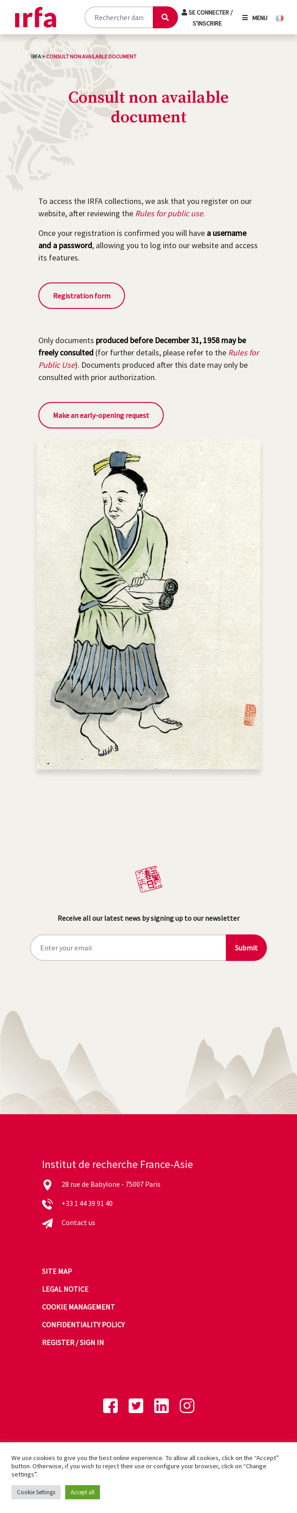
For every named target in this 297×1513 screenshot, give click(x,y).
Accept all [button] (82, 1492)
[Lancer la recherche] (165, 17)
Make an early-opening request (101, 415)
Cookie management (78, 1306)
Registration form (81, 295)
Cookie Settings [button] (36, 1492)
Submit (246, 947)
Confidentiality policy (83, 1324)
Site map (57, 1271)
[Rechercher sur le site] (118, 17)
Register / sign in (73, 1342)
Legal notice (65, 1289)
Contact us (78, 1222)
